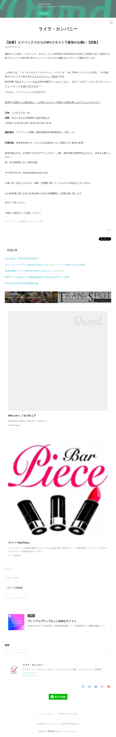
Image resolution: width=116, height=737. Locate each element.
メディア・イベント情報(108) (15, 221)
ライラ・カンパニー (58, 29)
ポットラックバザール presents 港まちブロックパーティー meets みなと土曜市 (45, 264)
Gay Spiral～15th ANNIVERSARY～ (23, 258)
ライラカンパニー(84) (35, 221)
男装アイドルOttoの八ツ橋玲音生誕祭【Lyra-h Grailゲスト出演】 (37, 277)
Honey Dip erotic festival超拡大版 (21, 283)
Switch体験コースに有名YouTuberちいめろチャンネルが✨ (34, 271)
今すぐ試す (44, 13)
